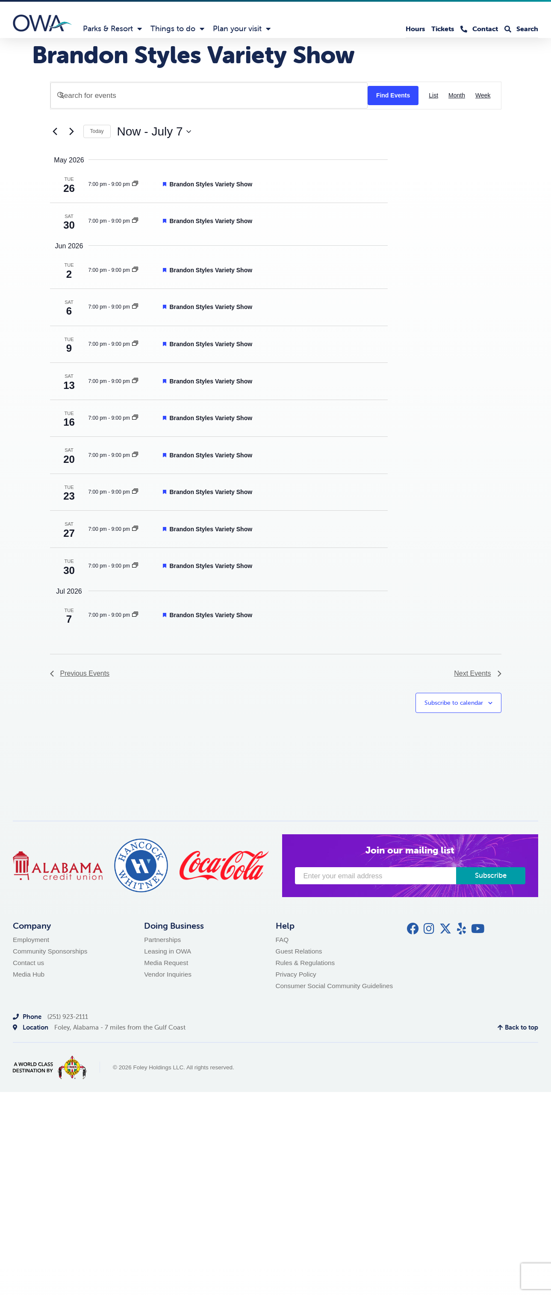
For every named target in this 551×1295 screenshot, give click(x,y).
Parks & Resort (112, 29)
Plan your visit (242, 29)
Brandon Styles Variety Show (210, 184)
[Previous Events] (55, 132)
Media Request (166, 962)
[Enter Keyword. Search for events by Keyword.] (209, 95)
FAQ (282, 939)
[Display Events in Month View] (456, 95)
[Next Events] (72, 132)
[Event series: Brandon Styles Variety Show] (135, 184)
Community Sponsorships (50, 951)
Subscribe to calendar (453, 703)
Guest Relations (299, 951)
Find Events (393, 95)
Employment (31, 939)
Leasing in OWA (167, 951)
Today (97, 131)
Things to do (177, 29)
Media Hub (28, 974)
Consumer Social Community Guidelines (334, 985)
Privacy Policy (296, 974)
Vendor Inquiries (168, 974)
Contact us (28, 962)
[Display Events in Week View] (483, 95)
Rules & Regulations (305, 962)
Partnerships (162, 939)
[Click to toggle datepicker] (154, 131)
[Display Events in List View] (433, 95)
